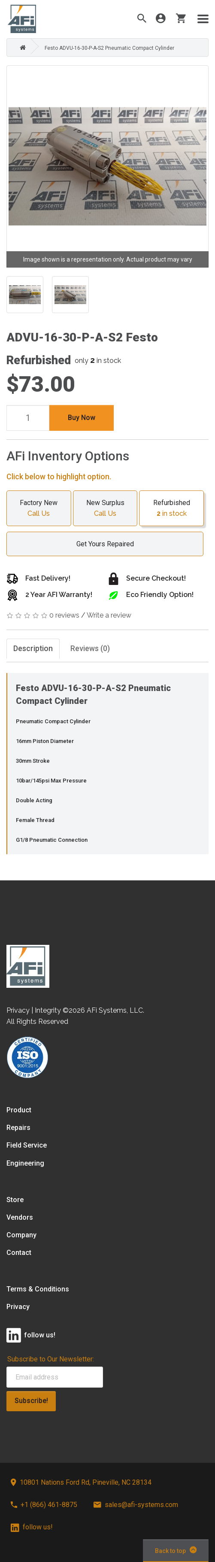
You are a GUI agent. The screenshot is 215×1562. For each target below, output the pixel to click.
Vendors (19, 1217)
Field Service (26, 1146)
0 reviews (64, 615)
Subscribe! (31, 1401)
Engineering (25, 1163)
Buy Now (81, 418)
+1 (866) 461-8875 (44, 1505)
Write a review (109, 615)
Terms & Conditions (37, 1289)
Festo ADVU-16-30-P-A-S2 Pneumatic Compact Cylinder (109, 48)
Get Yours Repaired (101, 544)
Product (18, 1110)
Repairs (18, 1128)
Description (33, 648)
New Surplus (105, 509)
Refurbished (171, 509)
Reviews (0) (91, 648)
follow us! (32, 1527)
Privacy (18, 1307)
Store (15, 1200)
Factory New (39, 509)
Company (21, 1235)
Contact (18, 1253)
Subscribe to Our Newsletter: (50, 1359)
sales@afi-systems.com (136, 1505)
